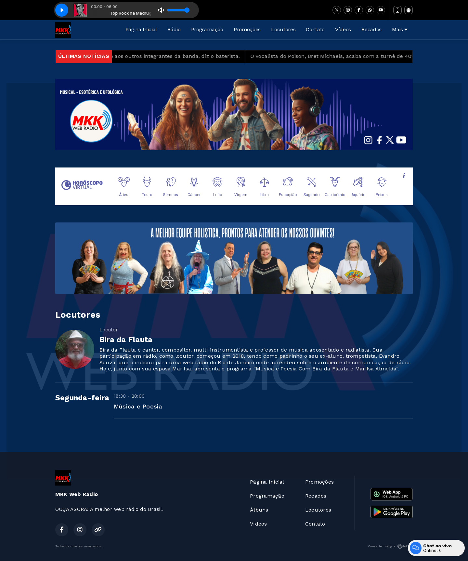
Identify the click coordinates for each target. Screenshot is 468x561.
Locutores (283, 29)
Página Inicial (141, 29)
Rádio (173, 29)
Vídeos (343, 29)
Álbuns (259, 510)
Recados (371, 29)
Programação (207, 29)
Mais (400, 29)
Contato (315, 29)
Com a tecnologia (390, 546)
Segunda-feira (82, 398)
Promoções (247, 29)
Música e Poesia (138, 406)
